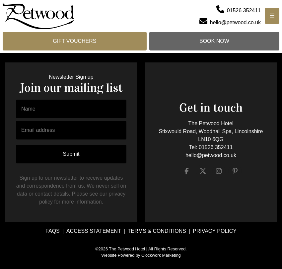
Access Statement (93, 231)
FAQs (52, 231)
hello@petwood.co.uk (210, 155)
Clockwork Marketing (161, 255)
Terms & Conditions (157, 231)
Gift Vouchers (74, 41)
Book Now (214, 41)
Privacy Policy (215, 231)
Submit (71, 154)
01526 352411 (216, 147)
